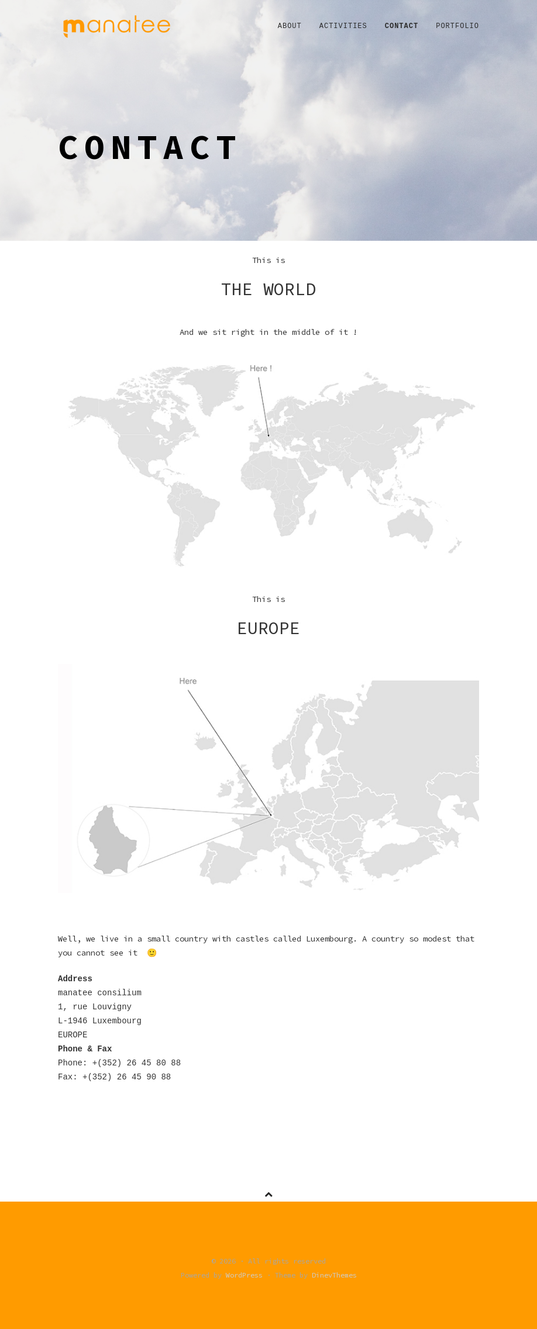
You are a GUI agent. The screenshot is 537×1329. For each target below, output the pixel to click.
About (290, 26)
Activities (343, 26)
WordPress (244, 1275)
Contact (401, 26)
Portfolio (457, 26)
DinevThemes (334, 1275)
